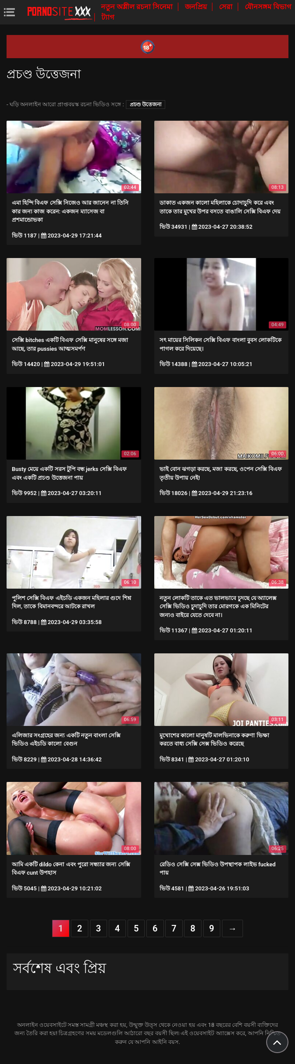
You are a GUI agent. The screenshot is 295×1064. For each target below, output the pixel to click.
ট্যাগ (107, 17)
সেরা (226, 7)
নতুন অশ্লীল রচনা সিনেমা (137, 7)
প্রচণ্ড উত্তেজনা (145, 104)
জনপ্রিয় (196, 7)
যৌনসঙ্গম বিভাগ (268, 7)
